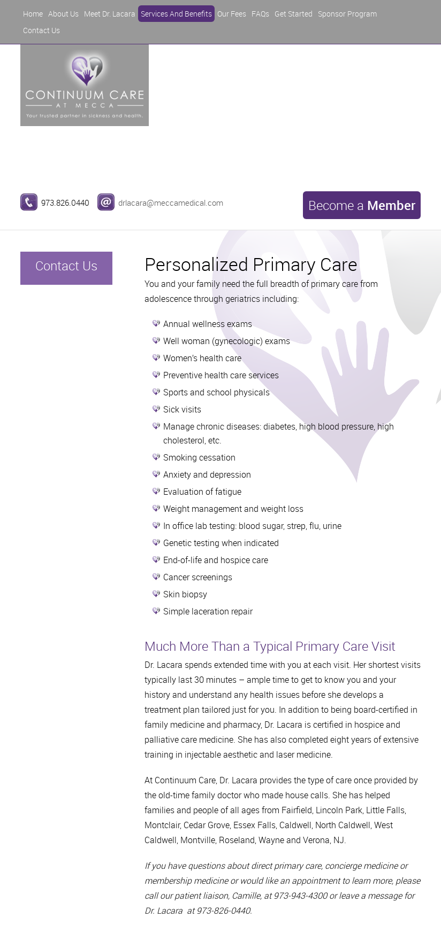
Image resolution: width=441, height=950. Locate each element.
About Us (63, 14)
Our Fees (231, 14)
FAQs (260, 14)
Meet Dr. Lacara (109, 14)
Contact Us (41, 30)
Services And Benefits (176, 14)
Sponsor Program (347, 14)
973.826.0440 (65, 202)
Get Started (294, 14)
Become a (361, 205)
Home (33, 14)
